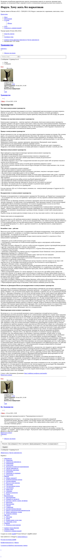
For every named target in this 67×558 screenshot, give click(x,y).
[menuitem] (5, 17)
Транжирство (7, 45)
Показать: (10, 444)
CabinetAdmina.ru (22, 536)
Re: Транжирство (7, 407)
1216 (13, 84)
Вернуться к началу (6, 375)
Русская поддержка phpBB (8, 539)
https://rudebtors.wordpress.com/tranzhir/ (35, 373)
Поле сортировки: (30, 444)
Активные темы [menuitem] (8, 37)
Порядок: (50, 444)
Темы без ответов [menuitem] (9, 34)
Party (3, 101)
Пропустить (4, 14)
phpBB (14, 534)
